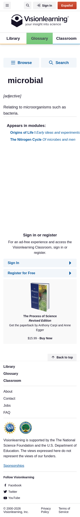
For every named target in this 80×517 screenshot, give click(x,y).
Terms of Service (64, 510)
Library (9, 366)
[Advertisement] (40, 189)
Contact (9, 398)
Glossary (10, 373)
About (7, 391)
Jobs (7, 405)
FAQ (6, 412)
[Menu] (7, 5)
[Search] (27, 5)
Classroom (12, 380)
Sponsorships (13, 465)
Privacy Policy (46, 510)
